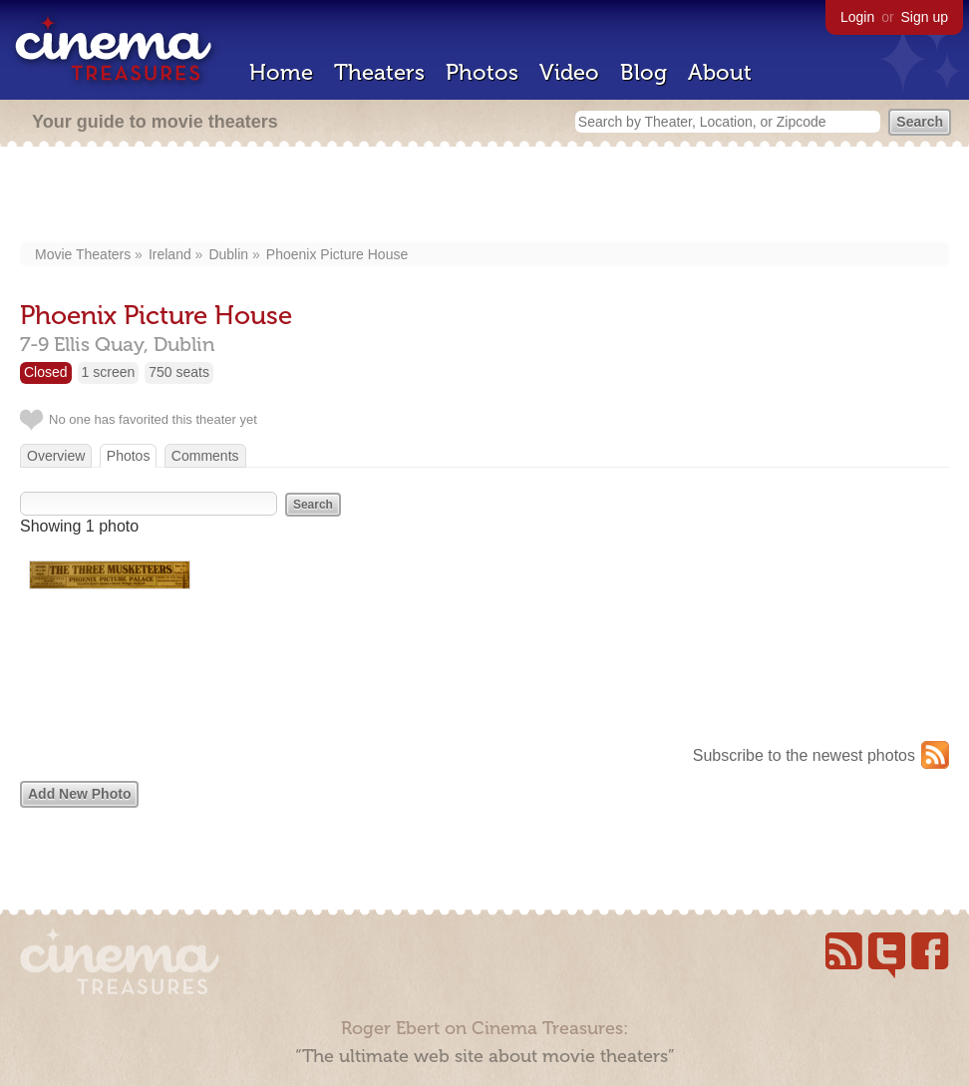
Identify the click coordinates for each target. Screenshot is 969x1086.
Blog (643, 72)
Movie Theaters (83, 254)
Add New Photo (79, 794)
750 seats (179, 372)
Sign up (924, 17)
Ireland (170, 254)
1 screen (109, 372)
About (720, 72)
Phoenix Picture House (337, 254)
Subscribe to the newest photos (804, 755)
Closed (46, 372)
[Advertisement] (485, 196)
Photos (482, 72)
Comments (205, 456)
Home (281, 72)
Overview (56, 456)
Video (569, 72)
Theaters (379, 72)
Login (857, 17)
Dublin (228, 254)
